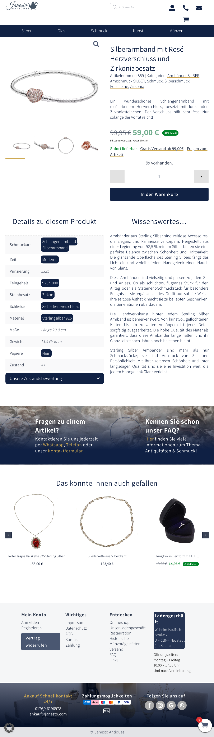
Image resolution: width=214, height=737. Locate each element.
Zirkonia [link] (137, 86)
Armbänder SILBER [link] (183, 75)
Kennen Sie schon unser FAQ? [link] (172, 425)
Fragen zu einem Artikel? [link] (60, 425)
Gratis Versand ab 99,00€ (161, 148)
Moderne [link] (49, 259)
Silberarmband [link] (55, 247)
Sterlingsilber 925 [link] (57, 318)
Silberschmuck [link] (177, 81)
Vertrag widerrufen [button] (36, 641)
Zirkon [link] (47, 294)
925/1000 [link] (50, 283)
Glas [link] (61, 30)
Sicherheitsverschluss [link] (60, 306)
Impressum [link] (74, 622)
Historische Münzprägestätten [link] (125, 641)
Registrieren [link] (31, 627)
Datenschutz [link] (76, 628)
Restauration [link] (120, 633)
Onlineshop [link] (120, 622)
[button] (205, 535)
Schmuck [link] (99, 30)
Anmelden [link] (30, 622)
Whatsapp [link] (53, 445)
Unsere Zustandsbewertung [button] (36, 378)
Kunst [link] (138, 30)
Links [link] (114, 660)
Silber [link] (26, 30)
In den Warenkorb (159, 194)
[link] (21, 8)
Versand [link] (116, 649)
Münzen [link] (176, 30)
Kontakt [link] (72, 639)
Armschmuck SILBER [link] (127, 81)
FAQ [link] (113, 654)
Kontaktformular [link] (65, 451)
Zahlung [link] (72, 645)
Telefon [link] (73, 445)
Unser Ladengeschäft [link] (127, 627)
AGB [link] (69, 634)
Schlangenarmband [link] (59, 241)
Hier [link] (149, 439)
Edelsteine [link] (119, 86)
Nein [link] (46, 353)
